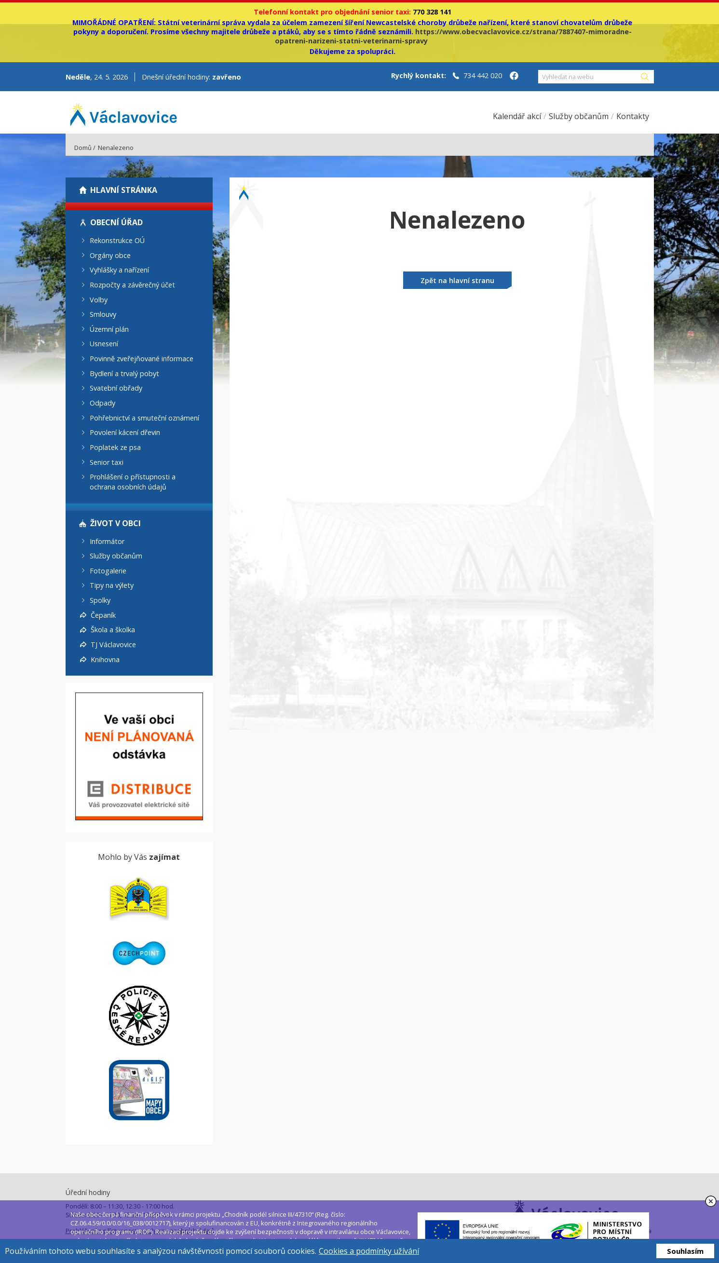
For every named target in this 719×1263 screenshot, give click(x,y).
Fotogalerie (108, 570)
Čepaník (103, 614)
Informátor (107, 540)
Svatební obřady (116, 388)
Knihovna (105, 659)
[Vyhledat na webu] (588, 76)
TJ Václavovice (113, 644)
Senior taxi (106, 461)
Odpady (102, 402)
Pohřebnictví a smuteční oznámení (144, 417)
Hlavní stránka (123, 190)
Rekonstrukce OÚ (117, 240)
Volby (99, 299)
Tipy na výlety (112, 585)
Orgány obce (110, 254)
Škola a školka (113, 629)
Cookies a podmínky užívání (369, 1251)
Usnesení (104, 343)
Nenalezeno (116, 147)
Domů (83, 147)
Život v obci (115, 523)
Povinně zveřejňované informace (141, 358)
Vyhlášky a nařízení (119, 269)
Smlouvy (103, 314)
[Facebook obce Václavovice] (514, 76)
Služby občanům (116, 555)
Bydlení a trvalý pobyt (124, 373)
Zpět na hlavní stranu (457, 280)
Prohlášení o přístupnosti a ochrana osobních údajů (133, 481)
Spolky (100, 600)
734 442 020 (482, 75)
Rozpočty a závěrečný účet (132, 284)
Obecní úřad (116, 222)
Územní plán (109, 328)
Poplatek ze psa (115, 447)
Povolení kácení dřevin (125, 432)
